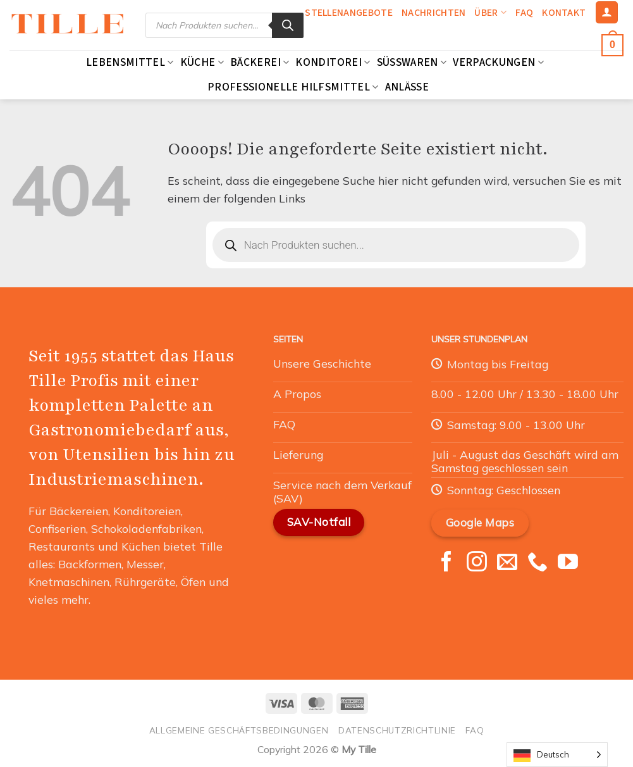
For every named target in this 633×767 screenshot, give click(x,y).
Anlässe (407, 87)
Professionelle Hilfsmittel (293, 87)
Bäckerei (259, 62)
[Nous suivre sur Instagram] (477, 563)
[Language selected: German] (557, 754)
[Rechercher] (288, 25)
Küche (202, 62)
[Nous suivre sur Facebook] (446, 563)
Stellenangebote (349, 13)
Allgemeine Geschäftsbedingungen (239, 730)
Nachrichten (434, 13)
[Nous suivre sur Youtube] (568, 563)
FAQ (524, 13)
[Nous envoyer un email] (507, 563)
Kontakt (564, 13)
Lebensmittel (130, 62)
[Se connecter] (607, 12)
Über (490, 13)
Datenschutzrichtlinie (397, 730)
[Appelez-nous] (537, 563)
